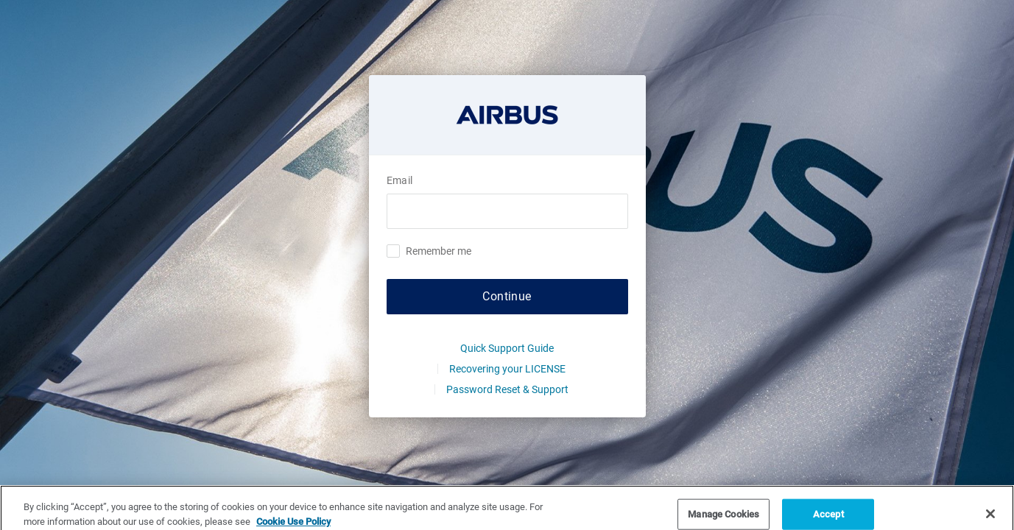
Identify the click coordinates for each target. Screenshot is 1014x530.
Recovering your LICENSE (507, 369)
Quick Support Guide (507, 348)
